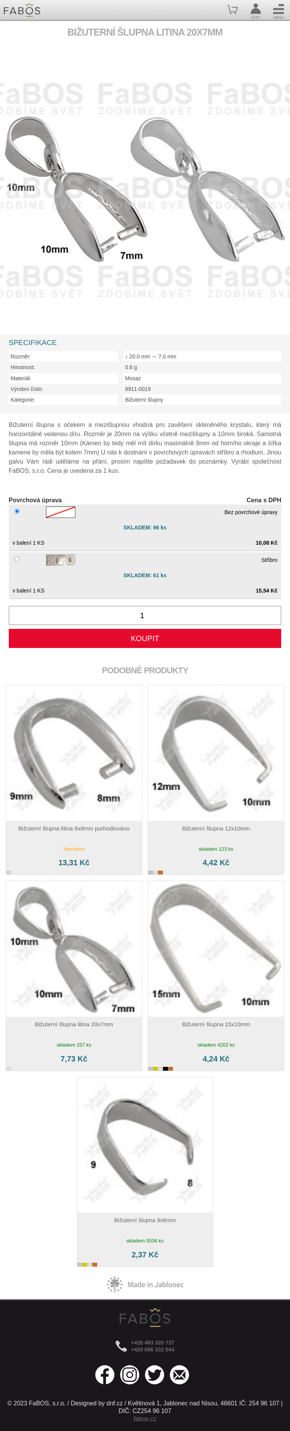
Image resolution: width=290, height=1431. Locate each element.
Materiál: (21, 378)
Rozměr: (21, 356)
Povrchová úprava (35, 500)
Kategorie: (23, 400)
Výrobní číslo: (27, 389)
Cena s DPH (264, 500)
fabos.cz (145, 1419)
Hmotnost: (23, 367)
